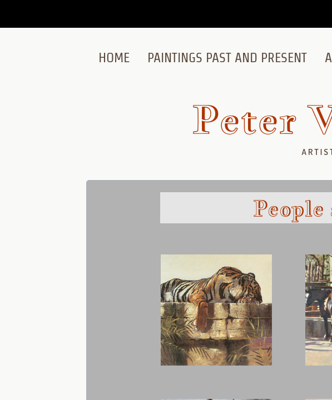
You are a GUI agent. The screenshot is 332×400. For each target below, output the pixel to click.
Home (114, 57)
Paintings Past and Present (227, 57)
